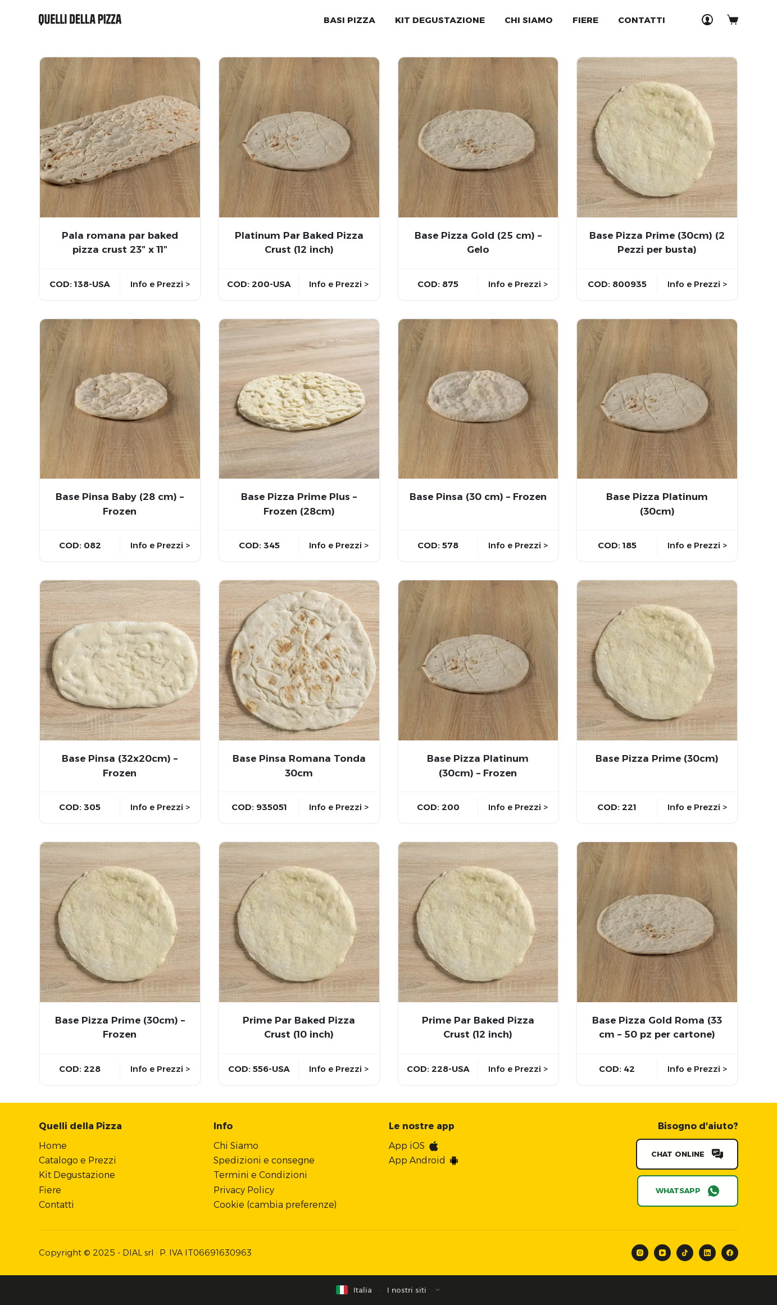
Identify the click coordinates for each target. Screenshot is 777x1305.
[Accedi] (707, 19)
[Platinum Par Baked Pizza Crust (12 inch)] (299, 137)
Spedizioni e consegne (264, 1160)
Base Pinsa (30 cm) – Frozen (478, 496)
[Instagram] (639, 1252)
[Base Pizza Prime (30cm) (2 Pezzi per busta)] (657, 137)
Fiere (585, 20)
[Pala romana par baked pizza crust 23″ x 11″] (120, 137)
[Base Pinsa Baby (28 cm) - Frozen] (120, 399)
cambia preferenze (291, 1204)
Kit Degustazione (77, 1175)
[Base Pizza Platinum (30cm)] (657, 399)
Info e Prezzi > (160, 284)
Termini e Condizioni (260, 1175)
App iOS (407, 1145)
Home (53, 1145)
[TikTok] (684, 1252)
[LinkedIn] (707, 1252)
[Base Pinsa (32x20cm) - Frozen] (120, 660)
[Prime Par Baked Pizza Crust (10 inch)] (299, 922)
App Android (417, 1160)
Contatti (641, 20)
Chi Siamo (529, 20)
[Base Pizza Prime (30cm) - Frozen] (120, 922)
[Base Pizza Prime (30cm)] (657, 660)
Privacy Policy (243, 1190)
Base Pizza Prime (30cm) (657, 758)
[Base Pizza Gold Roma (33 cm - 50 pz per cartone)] (657, 922)
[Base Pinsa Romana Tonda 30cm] (299, 660)
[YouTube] (662, 1252)
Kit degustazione (440, 20)
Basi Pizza (349, 20)
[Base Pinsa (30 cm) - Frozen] (478, 399)
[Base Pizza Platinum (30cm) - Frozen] (478, 660)
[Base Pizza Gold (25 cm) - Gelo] (478, 137)
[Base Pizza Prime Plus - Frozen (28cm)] (299, 399)
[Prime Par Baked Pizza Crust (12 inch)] (478, 922)
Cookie (228, 1204)
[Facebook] (729, 1252)
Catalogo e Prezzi (77, 1160)
